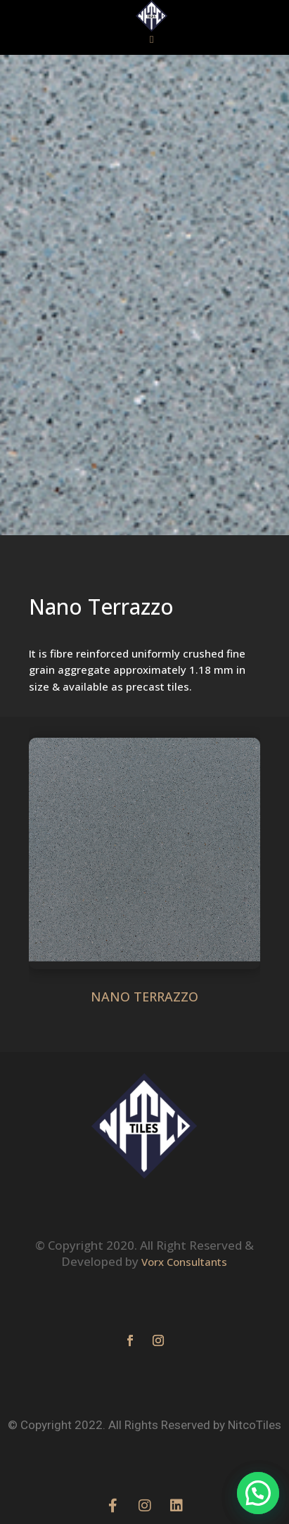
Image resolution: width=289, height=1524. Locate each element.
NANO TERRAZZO (144, 996)
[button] (152, 40)
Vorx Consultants (184, 1160)
